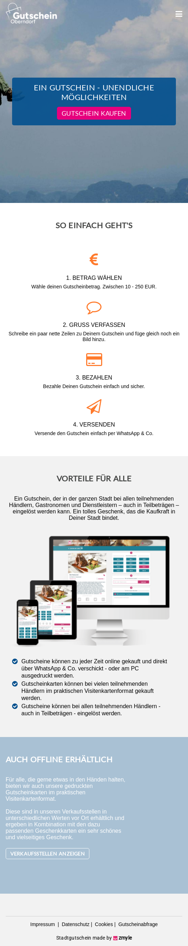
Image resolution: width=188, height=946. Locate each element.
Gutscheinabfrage (137, 924)
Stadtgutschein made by (94, 938)
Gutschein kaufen (94, 113)
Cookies (103, 924)
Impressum (43, 924)
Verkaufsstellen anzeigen (47, 854)
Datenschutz (75, 924)
